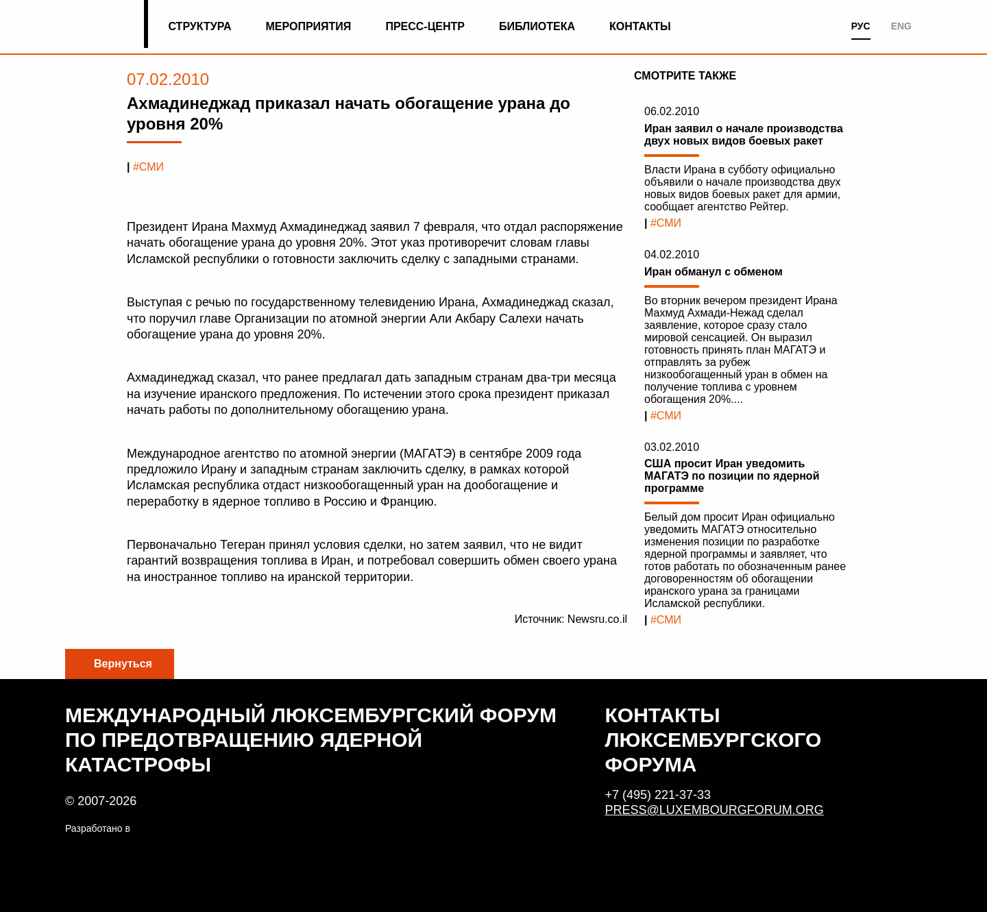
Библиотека (537, 26)
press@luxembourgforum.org (714, 810)
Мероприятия (309, 26)
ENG (901, 26)
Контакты (640, 26)
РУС (860, 26)
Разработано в (97, 828)
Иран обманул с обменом (713, 272)
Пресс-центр (425, 26)
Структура (199, 26)
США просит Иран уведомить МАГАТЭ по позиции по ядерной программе (731, 476)
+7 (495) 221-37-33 (658, 795)
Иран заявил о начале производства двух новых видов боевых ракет (743, 135)
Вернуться (123, 663)
